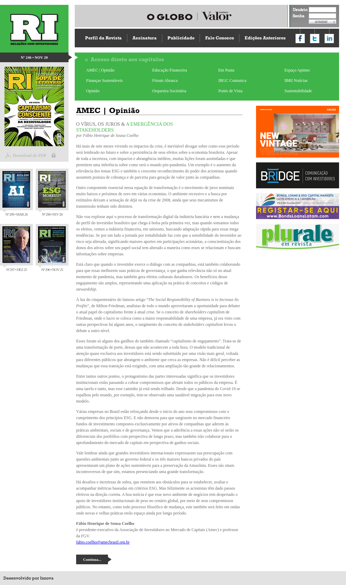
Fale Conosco (219, 37)
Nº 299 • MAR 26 (16, 193)
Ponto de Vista (230, 90)
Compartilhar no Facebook (300, 38)
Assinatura (145, 37)
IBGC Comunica (232, 80)
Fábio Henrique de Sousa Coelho (111, 135)
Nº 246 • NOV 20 (34, 57)
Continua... (92, 559)
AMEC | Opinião (100, 70)
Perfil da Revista (103, 37)
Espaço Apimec (297, 70)
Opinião (93, 90)
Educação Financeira (169, 70)
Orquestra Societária (169, 90)
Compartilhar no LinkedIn (329, 38)
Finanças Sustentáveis (104, 80)
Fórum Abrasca (165, 80)
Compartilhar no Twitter (314, 38)
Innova (46, 578)
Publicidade (180, 37)
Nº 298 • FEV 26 (52, 193)
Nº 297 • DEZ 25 (16, 249)
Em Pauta (226, 70)
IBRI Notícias (296, 80)
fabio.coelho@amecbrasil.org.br (102, 542)
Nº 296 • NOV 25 (52, 249)
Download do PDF (30, 155)
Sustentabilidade (298, 90)
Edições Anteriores (265, 37)
